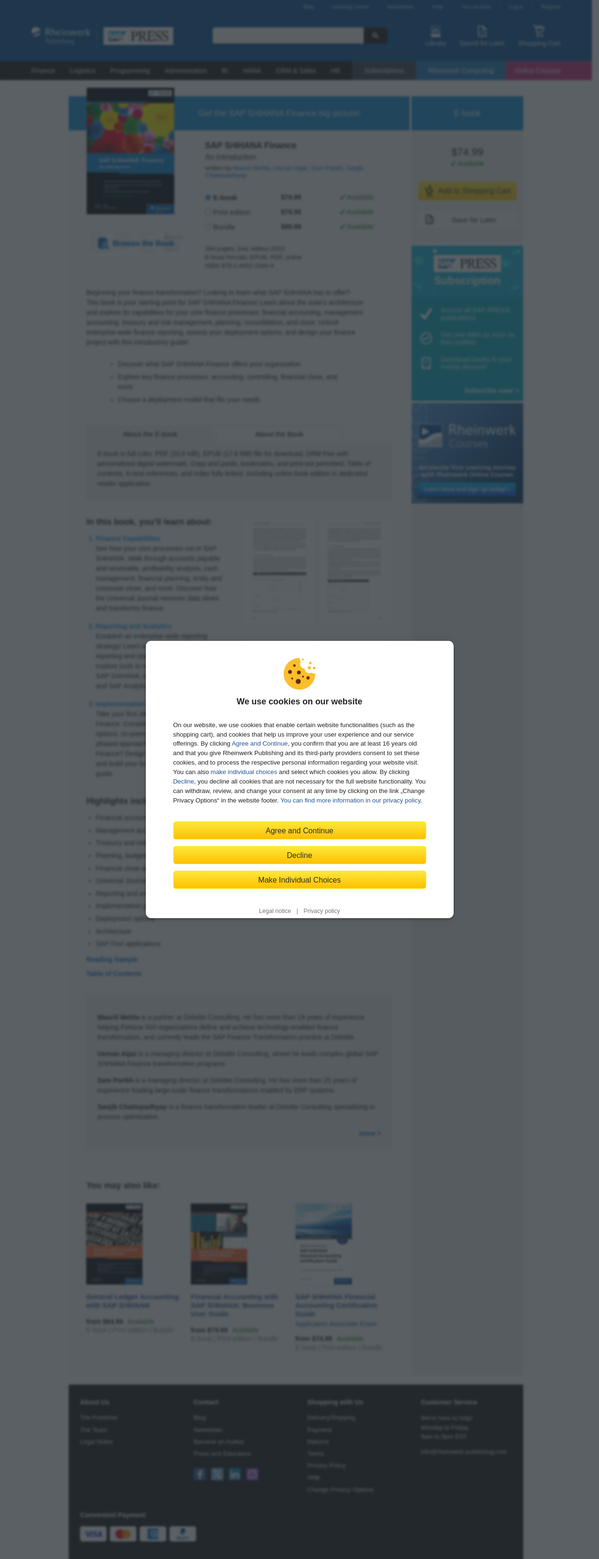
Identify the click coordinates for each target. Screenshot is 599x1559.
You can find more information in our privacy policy (350, 800)
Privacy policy (322, 911)
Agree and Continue (259, 743)
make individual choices (244, 771)
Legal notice (275, 911)
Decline (183, 781)
